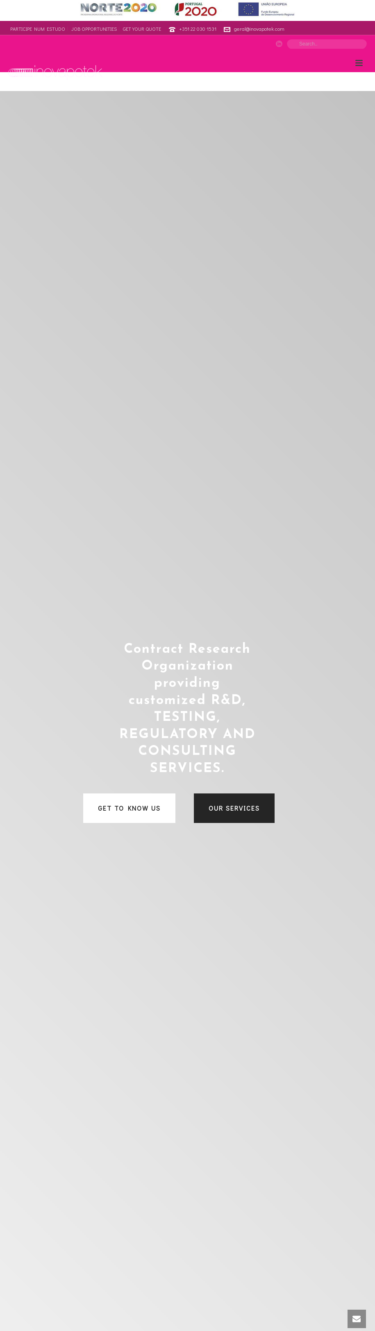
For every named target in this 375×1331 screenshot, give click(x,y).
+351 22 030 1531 (197, 28)
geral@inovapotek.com (259, 28)
